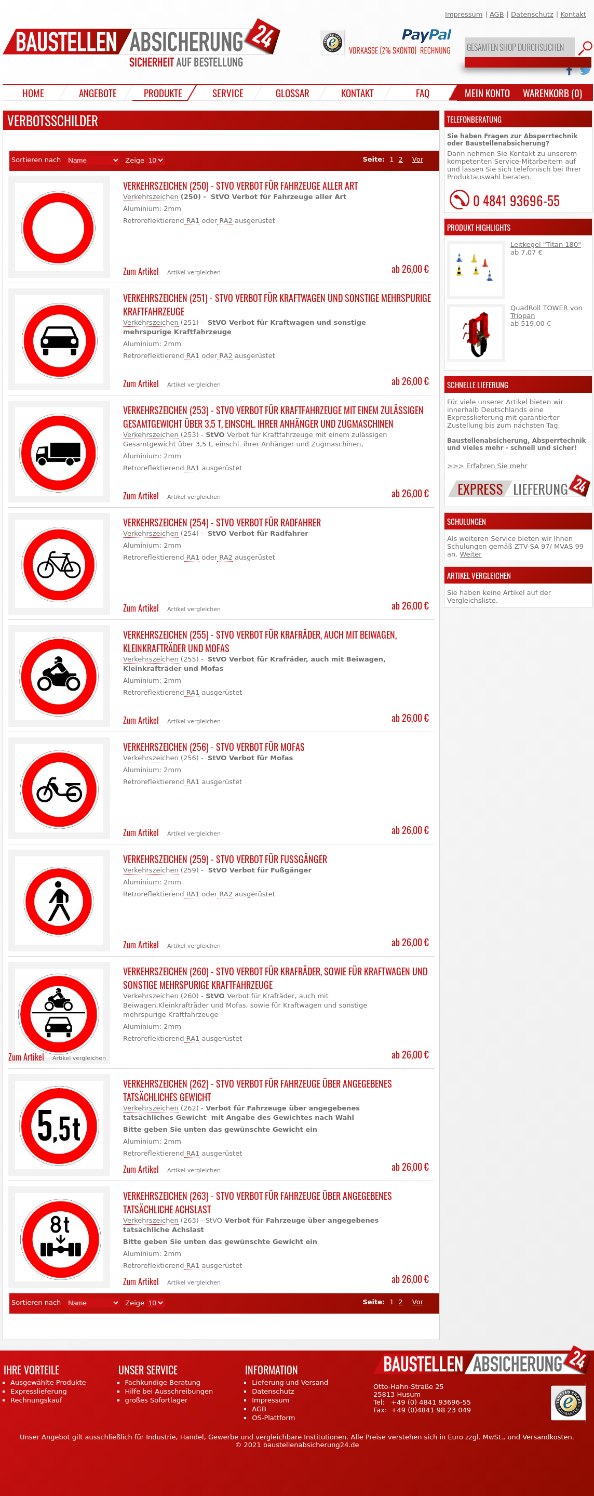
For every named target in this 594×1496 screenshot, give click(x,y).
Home (33, 92)
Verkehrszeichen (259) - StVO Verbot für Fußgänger (225, 859)
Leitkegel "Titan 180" (545, 244)
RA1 (192, 220)
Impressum (463, 14)
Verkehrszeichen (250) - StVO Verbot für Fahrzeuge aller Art (240, 185)
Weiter (470, 554)
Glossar (292, 92)
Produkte (163, 92)
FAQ (422, 92)
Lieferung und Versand (290, 1382)
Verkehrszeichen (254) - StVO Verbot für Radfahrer (222, 522)
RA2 (225, 220)
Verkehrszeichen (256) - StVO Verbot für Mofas (214, 746)
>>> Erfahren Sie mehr (487, 466)
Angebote (98, 92)
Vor (417, 159)
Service (228, 92)
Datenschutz (532, 14)
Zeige (134, 160)
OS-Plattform (273, 1418)
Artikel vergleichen (194, 272)
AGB (497, 14)
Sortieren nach (36, 160)
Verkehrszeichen (151, 197)
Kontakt (573, 14)
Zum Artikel (141, 271)
